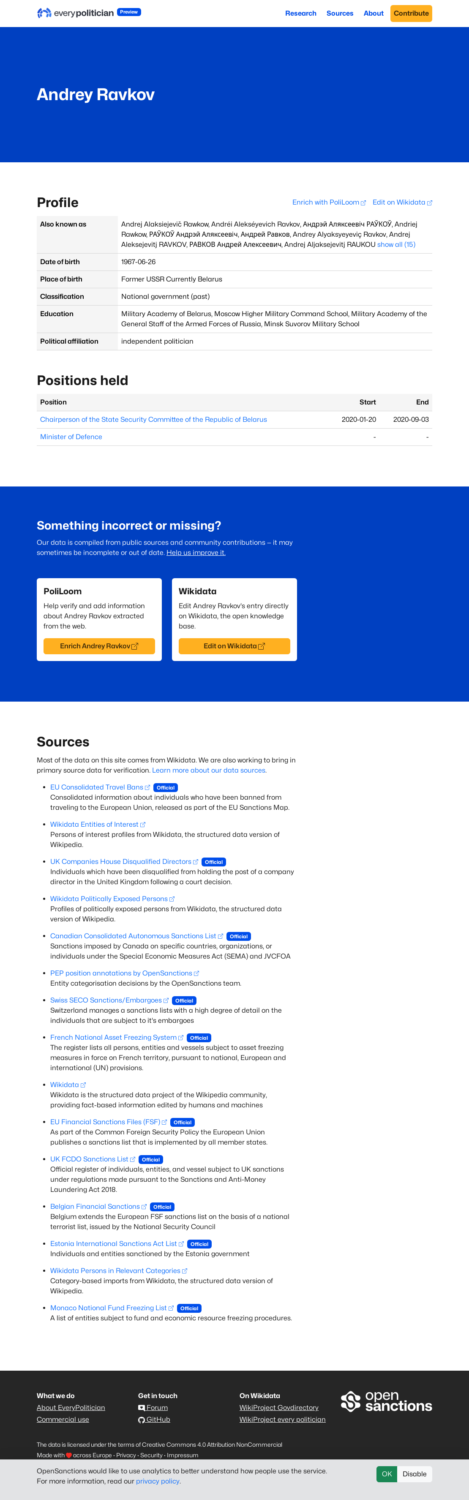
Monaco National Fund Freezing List (112, 1308)
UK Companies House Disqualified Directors (124, 862)
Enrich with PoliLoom (329, 202)
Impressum (183, 1455)
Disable (415, 1474)
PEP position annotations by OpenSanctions (124, 973)
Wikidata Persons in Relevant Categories (118, 1271)
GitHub (154, 1419)
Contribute (411, 13)
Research (300, 13)
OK (387, 1474)
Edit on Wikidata (402, 202)
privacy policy (158, 1481)
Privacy (126, 1455)
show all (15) (396, 244)
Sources (340, 13)
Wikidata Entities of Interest (97, 824)
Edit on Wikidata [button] (234, 646)
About (374, 13)
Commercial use (63, 1419)
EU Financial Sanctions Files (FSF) (108, 1122)
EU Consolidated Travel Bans (100, 787)
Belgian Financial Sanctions (98, 1206)
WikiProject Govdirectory (279, 1408)
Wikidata (68, 1085)
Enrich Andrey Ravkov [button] (99, 646)
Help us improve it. (196, 553)
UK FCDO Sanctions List (92, 1159)
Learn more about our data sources (208, 770)
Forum (153, 1408)
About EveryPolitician (71, 1408)
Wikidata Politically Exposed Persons (112, 899)
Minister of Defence (71, 437)
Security (151, 1455)
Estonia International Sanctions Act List (117, 1244)
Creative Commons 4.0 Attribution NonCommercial (212, 1444)
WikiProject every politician (283, 1419)
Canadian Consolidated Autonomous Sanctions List (136, 936)
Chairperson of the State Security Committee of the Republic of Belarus (153, 419)
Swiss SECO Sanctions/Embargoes (109, 1000)
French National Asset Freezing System (116, 1037)
